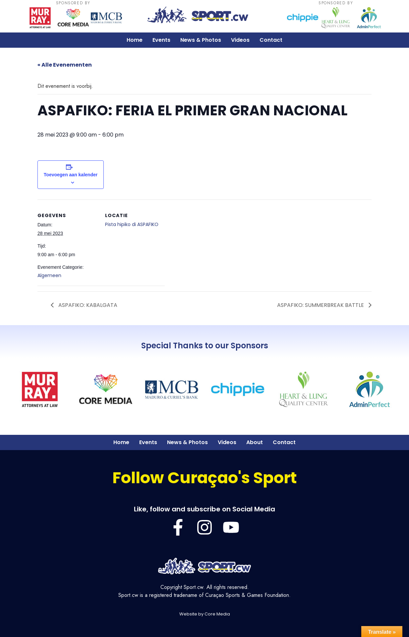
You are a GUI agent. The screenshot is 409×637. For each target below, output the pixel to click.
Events (161, 40)
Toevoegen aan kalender (70, 174)
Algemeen (49, 275)
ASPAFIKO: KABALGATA (87, 305)
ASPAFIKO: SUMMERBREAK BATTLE (321, 305)
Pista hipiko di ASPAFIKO (131, 224)
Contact (271, 40)
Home (135, 40)
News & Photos (200, 40)
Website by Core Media (204, 614)
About (254, 442)
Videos (240, 40)
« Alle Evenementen (64, 65)
